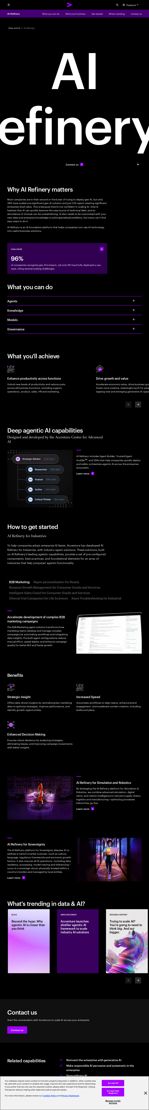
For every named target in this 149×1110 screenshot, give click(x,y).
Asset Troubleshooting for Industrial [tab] (96, 598)
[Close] (145, 1093)
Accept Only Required (113, 1092)
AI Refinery (13, 13)
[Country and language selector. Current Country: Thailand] (131, 4)
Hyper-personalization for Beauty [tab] (56, 582)
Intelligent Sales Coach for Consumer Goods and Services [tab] (49, 593)
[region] (74, 1093)
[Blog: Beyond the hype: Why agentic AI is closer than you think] (29, 941)
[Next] (138, 404)
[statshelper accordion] (101, 249)
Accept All (113, 1083)
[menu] (8, 4)
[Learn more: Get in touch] (16, 877)
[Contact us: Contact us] (74, 164)
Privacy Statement (70, 1096)
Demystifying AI (76, 1075)
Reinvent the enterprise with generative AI (93, 1060)
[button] (17, 1030)
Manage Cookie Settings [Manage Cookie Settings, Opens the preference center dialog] (113, 1102)
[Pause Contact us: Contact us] (138, 164)
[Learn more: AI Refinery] (85, 473)
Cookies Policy (50, 1096)
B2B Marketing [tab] (20, 582)
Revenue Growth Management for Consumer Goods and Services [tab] (54, 587)
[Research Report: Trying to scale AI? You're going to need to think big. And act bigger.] (127, 941)
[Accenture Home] (69, 4)
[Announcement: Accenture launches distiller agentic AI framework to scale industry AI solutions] (78, 941)
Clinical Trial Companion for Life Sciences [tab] (38, 598)
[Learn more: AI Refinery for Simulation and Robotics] (85, 808)
